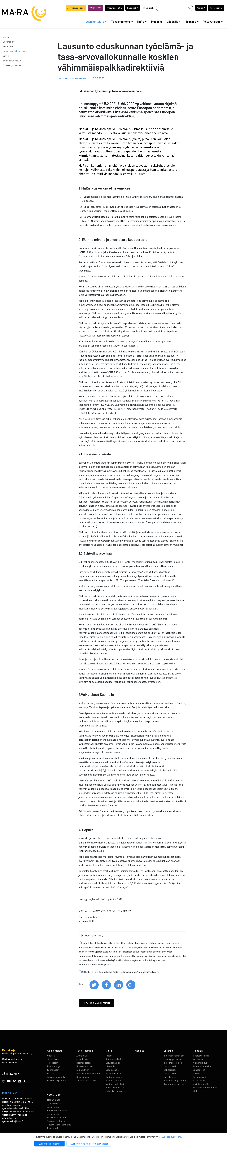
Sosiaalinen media (12, 60)
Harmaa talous (83, 1062)
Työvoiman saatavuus (87, 1080)
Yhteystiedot (213, 21)
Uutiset (6, 36)
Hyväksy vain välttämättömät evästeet (88, 1143)
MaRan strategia (113, 1076)
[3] (180, 856)
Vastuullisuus (199, 1059)
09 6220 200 (12, 1074)
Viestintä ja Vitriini (56, 1117)
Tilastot (197, 1073)
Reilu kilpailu (83, 1076)
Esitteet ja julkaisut (12, 65)
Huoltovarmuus (201, 1055)
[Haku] (174, 8)
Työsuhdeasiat (114, 7)
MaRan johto (53, 1099)
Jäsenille (174, 21)
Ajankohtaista (96, 21)
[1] (116, 632)
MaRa (142, 21)
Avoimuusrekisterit (115, 1083)
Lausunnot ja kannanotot (15, 51)
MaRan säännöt (113, 1080)
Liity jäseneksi (112, 1062)
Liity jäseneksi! (95, 7)
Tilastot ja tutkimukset (59, 1124)
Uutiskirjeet (170, 1076)
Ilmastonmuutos (85, 1066)
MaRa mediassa (113, 1073)
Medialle (156, 21)
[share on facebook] (106, 988)
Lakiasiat (132, 7)
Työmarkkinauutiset (174, 1083)
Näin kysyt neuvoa (173, 1059)
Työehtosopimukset (174, 1055)
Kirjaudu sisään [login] (75, 7)
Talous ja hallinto (56, 1121)
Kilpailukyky (82, 1069)
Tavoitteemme (122, 21)
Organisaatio (112, 1069)
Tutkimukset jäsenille (175, 1080)
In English (148, 7)
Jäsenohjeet (9, 41)
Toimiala (192, 21)
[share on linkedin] (119, 988)
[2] (102, 770)
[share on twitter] (94, 988)
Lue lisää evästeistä (171, 1136)
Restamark (216, 7)
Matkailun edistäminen (88, 1073)
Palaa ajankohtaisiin (97, 1003)
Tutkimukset (199, 1076)
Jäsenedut (110, 1066)
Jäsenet (109, 1055)
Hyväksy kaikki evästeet (49, 1143)
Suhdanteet (199, 1069)
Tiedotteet (8, 46)
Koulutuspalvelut (114, 1059)
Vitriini (201, 7)
